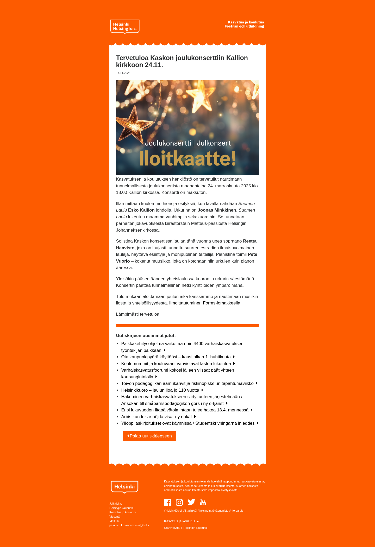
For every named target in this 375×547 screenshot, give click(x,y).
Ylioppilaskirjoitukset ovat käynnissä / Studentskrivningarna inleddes (190, 423)
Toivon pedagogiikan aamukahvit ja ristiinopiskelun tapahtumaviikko (189, 383)
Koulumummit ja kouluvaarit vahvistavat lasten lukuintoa (178, 363)
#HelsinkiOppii (173, 510)
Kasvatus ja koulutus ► (181, 521)
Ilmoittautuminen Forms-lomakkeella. (205, 303)
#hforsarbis (236, 510)
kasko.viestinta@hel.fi (135, 525)
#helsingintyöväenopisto (213, 510)
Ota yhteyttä (171, 527)
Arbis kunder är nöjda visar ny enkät (158, 416)
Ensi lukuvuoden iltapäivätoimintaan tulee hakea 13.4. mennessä (187, 410)
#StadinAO (190, 510)
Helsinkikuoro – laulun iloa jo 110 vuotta (162, 390)
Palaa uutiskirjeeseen (149, 436)
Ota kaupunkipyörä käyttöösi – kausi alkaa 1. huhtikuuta (178, 356)
